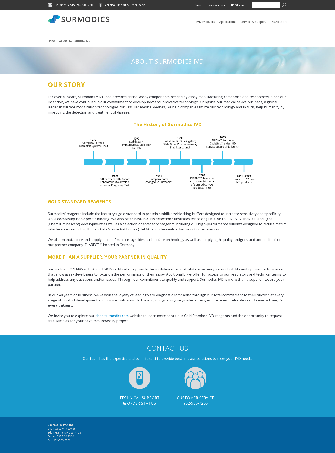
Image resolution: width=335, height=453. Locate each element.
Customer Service (195, 397)
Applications (227, 22)
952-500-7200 (195, 403)
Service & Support (253, 22)
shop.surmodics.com (112, 315)
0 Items (237, 5)
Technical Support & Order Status (124, 5)
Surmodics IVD (80, 19)
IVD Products (205, 22)
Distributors (278, 22)
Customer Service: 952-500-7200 (74, 5)
